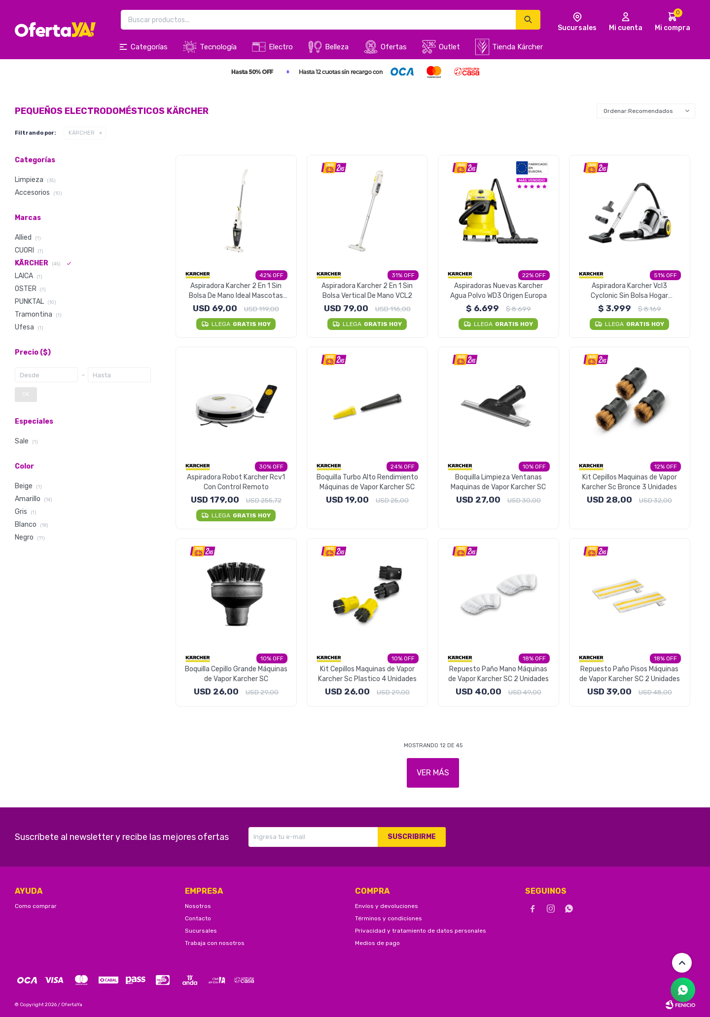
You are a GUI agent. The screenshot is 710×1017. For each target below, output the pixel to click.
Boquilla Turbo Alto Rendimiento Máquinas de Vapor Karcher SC (367, 482)
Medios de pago (377, 943)
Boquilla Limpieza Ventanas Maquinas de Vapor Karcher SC (498, 482)
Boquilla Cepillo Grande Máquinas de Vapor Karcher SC (236, 674)
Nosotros (198, 906)
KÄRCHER (82, 133)
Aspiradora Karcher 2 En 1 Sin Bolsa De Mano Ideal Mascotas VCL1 (236, 291)
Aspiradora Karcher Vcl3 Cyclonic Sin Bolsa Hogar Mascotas (629, 291)
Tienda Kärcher (517, 46)
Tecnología (218, 46)
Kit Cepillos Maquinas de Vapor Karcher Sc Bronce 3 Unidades (629, 482)
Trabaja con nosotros (215, 943)
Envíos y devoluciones (386, 906)
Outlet (449, 46)
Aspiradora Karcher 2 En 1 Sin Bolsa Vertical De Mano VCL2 (367, 291)
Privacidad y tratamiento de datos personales (420, 930)
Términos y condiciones (388, 918)
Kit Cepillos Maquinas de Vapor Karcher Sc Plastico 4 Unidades (367, 674)
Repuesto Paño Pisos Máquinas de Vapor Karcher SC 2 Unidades (629, 674)
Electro (281, 46)
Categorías (149, 46)
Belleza (337, 46)
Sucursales (201, 930)
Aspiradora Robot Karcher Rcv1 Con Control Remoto (236, 482)
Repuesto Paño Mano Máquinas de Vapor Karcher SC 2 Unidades (498, 674)
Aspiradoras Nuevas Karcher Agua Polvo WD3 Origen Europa (498, 291)
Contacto (198, 918)
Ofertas (394, 46)
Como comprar (36, 906)
